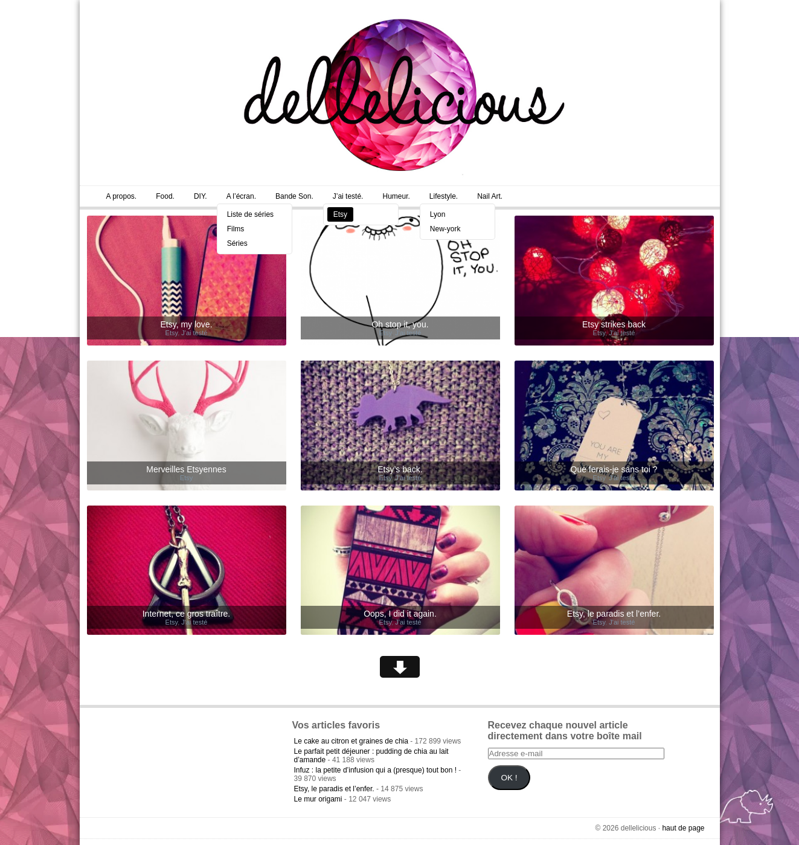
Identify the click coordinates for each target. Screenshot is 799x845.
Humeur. (395, 196)
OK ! (509, 777)
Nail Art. (489, 196)
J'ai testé (194, 332)
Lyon (438, 214)
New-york (445, 229)
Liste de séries (250, 214)
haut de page (683, 828)
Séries (237, 243)
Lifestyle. (443, 196)
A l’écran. (241, 196)
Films (236, 229)
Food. (165, 196)
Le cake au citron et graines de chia (351, 741)
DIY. (200, 196)
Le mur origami (318, 799)
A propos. (121, 196)
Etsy (340, 214)
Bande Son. (294, 196)
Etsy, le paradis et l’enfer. (334, 789)
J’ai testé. (348, 196)
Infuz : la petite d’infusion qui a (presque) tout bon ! (375, 770)
